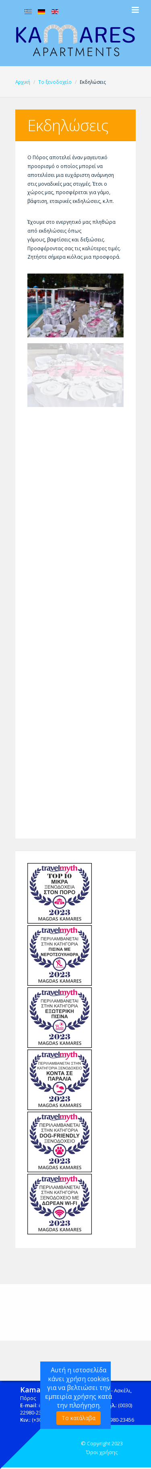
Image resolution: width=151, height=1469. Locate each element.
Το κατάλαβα (78, 1418)
